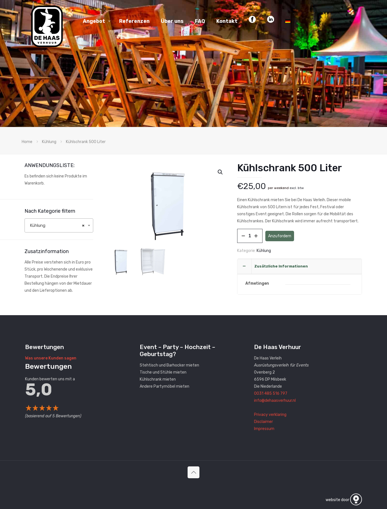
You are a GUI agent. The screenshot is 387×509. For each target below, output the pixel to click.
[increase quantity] (256, 236)
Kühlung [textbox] (57, 225)
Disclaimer (263, 421)
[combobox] (59, 225)
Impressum (264, 428)
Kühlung (49, 141)
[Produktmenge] (250, 236)
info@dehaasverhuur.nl (275, 400)
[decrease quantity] (243, 236)
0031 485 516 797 (270, 393)
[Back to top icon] (193, 472)
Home (27, 141)
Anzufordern (279, 236)
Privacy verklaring (270, 414)
